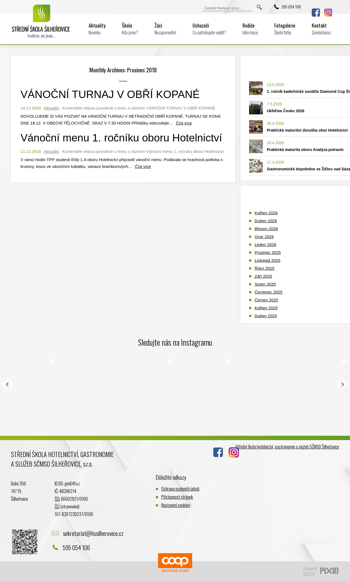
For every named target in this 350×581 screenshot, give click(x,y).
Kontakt (321, 29)
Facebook (316, 12)
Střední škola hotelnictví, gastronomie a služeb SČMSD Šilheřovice (287, 446)
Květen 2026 (266, 213)
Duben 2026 (266, 220)
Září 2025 (263, 276)
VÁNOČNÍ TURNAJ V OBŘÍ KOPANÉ (110, 94)
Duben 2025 (266, 315)
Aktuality (97, 29)
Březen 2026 (266, 228)
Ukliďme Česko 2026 (285, 111)
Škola (130, 29)
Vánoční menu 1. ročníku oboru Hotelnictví (121, 138)
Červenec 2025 (268, 292)
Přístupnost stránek (177, 496)
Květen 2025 (266, 308)
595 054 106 (291, 7)
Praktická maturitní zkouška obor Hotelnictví (307, 130)
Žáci (165, 29)
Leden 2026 (265, 244)
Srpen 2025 (265, 284)
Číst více (184, 123)
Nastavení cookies (175, 505)
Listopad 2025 (267, 260)
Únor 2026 (264, 236)
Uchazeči (209, 29)
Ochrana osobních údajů (180, 488)
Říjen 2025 (265, 268)
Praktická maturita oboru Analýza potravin (305, 149)
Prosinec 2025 (268, 252)
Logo (41, 25)
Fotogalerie (284, 29)
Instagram (328, 12)
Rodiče (250, 29)
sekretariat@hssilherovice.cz (93, 533)
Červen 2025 (266, 300)
